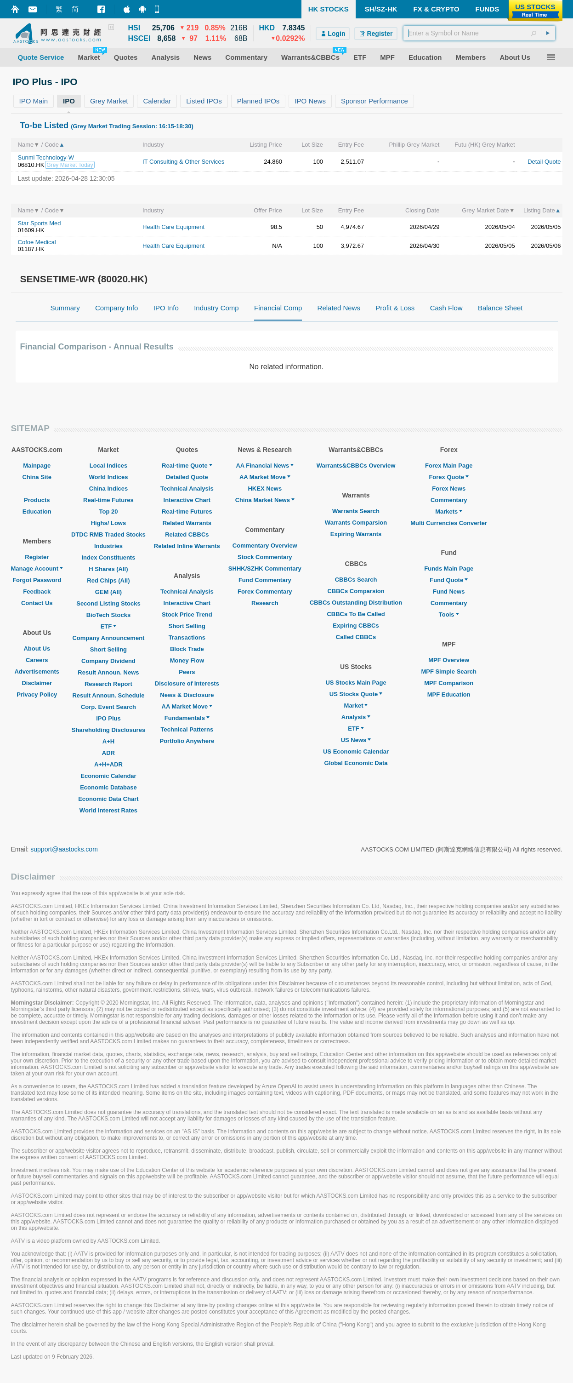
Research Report (108, 683)
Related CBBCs (187, 534)
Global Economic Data (356, 763)
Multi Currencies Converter (448, 523)
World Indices (108, 477)
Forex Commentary (265, 591)
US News (356, 740)
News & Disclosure (187, 695)
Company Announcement (108, 637)
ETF (109, 626)
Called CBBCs (356, 637)
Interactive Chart (187, 500)
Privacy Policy (37, 694)
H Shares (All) (108, 569)
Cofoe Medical (37, 242)
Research (264, 603)
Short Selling (108, 649)
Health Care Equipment (173, 226)
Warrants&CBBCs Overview (356, 465)
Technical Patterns (187, 729)
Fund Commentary (264, 580)
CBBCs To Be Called (356, 614)
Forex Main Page (448, 465)
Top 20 (108, 511)
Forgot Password (36, 580)
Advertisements (36, 671)
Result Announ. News (108, 672)
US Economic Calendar (356, 751)
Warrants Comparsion (356, 522)
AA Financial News (265, 465)
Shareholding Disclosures (108, 729)
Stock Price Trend (187, 614)
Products (37, 500)
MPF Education (449, 694)
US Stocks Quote (355, 694)
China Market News (265, 500)
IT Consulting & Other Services (183, 161)
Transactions (187, 637)
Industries (108, 546)
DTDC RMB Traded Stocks (108, 534)
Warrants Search (356, 511)
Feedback (37, 591)
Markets (448, 511)
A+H (108, 741)
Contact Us (37, 603)
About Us (36, 648)
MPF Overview (448, 660)
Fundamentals (187, 717)
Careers (37, 660)
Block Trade (187, 649)
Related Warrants (187, 523)
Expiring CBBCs (356, 625)
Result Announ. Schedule (108, 695)
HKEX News (265, 488)
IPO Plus (108, 718)
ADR (108, 752)
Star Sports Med (39, 223)
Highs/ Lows (108, 523)
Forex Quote (449, 477)
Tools (449, 614)
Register (37, 557)
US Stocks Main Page (355, 682)
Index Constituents (108, 557)
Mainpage (37, 465)
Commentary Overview (265, 545)
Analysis (355, 717)
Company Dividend (108, 660)
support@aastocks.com (64, 849)
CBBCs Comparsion (355, 591)
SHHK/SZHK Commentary (264, 568)
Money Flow (187, 660)
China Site (36, 477)
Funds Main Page (448, 568)
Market (356, 705)
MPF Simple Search (449, 671)
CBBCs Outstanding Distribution (356, 602)
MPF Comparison (448, 683)
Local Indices (108, 465)
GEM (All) (108, 592)
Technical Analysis (187, 488)
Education (37, 511)
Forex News (448, 488)
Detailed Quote (187, 477)
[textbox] (479, 33)
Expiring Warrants (355, 534)
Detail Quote (544, 161)
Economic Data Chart (108, 798)
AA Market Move (187, 706)
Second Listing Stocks (108, 603)
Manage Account (37, 568)
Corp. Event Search (108, 706)
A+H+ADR (108, 764)
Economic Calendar (108, 775)
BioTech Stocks (108, 614)
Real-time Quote (187, 465)
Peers (187, 672)
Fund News (449, 591)
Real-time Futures (108, 500)
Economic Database (108, 787)
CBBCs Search (356, 579)
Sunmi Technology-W (46, 157)
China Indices (108, 488)
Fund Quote (449, 580)
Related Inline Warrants (187, 546)
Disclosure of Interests (187, 683)
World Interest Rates (108, 810)
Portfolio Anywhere (186, 740)
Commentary (449, 500)
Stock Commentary (265, 557)
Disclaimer (37, 683)
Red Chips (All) (108, 580)
